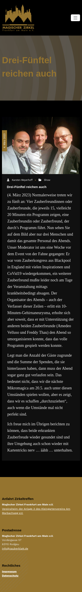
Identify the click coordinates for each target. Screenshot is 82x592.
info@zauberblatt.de (15, 548)
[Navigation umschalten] (75, 17)
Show (47, 180)
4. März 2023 (4, 140)
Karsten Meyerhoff (22, 180)
